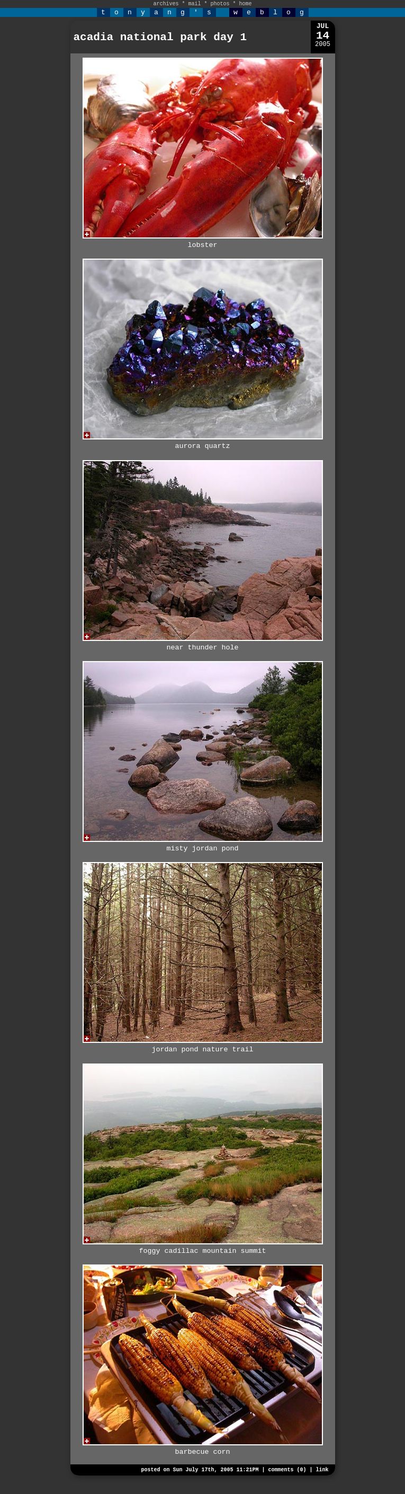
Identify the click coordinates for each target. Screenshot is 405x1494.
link (322, 1470)
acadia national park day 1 (160, 37)
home (245, 4)
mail (194, 4)
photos (220, 4)
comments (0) (287, 1470)
